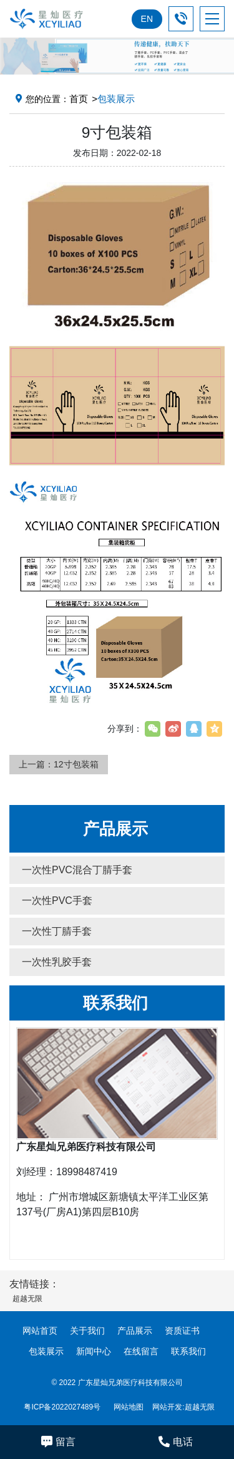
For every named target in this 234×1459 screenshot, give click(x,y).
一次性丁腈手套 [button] (57, 931)
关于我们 (87, 1331)
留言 (58, 1441)
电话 (175, 1441)
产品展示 (134, 1331)
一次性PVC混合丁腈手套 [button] (77, 869)
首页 (78, 98)
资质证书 (182, 1331)
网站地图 (129, 1407)
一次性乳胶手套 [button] (57, 962)
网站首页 (39, 1331)
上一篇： (59, 764)
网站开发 (167, 1407)
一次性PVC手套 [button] (57, 900)
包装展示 (46, 1351)
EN (147, 19)
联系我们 (188, 1351)
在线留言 (141, 1351)
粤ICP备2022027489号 (62, 1407)
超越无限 (200, 1407)
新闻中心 (93, 1351)
